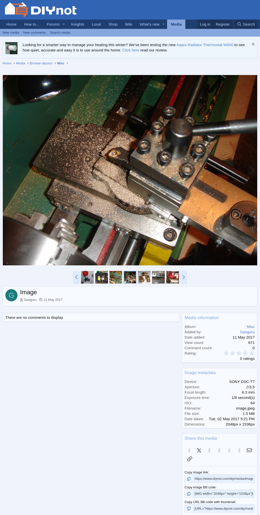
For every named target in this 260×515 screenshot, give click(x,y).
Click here (130, 50)
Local (96, 24)
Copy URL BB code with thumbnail (210, 502)
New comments (34, 32)
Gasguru (30, 300)
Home (11, 24)
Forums (53, 24)
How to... (31, 24)
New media (11, 32)
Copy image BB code (200, 487)
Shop (112, 24)
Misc (251, 326)
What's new (149, 24)
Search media (60, 32)
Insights (77, 24)
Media (176, 24)
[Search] (245, 24)
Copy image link (196, 472)
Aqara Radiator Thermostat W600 (204, 45)
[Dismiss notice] (252, 44)
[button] (63, 24)
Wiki (128, 24)
